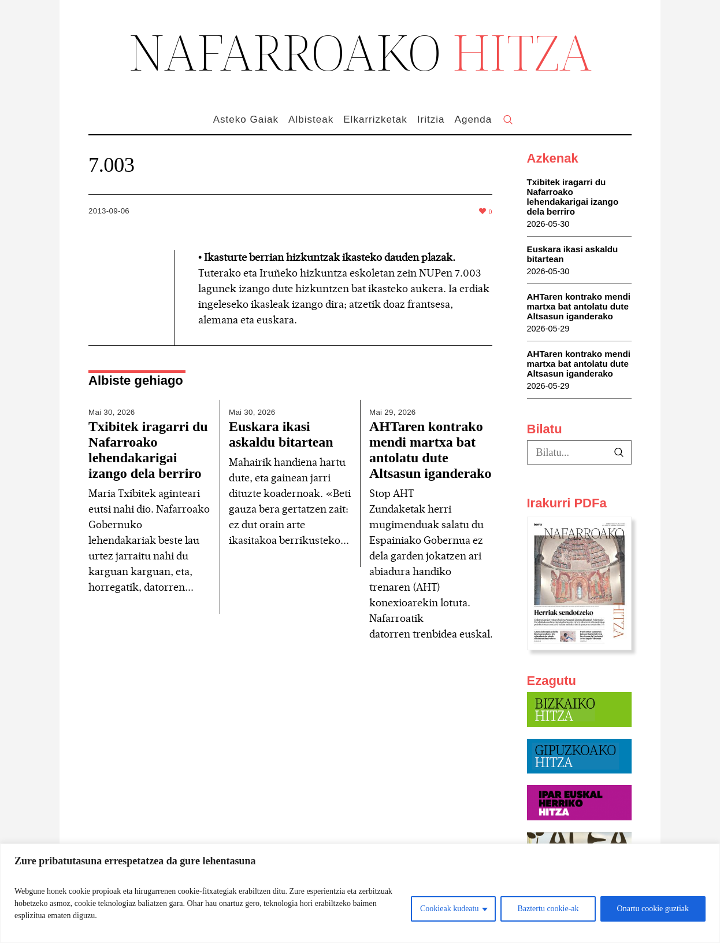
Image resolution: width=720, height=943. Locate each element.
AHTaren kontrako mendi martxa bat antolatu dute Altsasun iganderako (430, 450)
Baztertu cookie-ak (547, 908)
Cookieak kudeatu (449, 908)
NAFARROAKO (360, 51)
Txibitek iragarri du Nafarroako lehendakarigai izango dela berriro (148, 450)
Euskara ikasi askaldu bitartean (281, 434)
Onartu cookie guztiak (653, 908)
